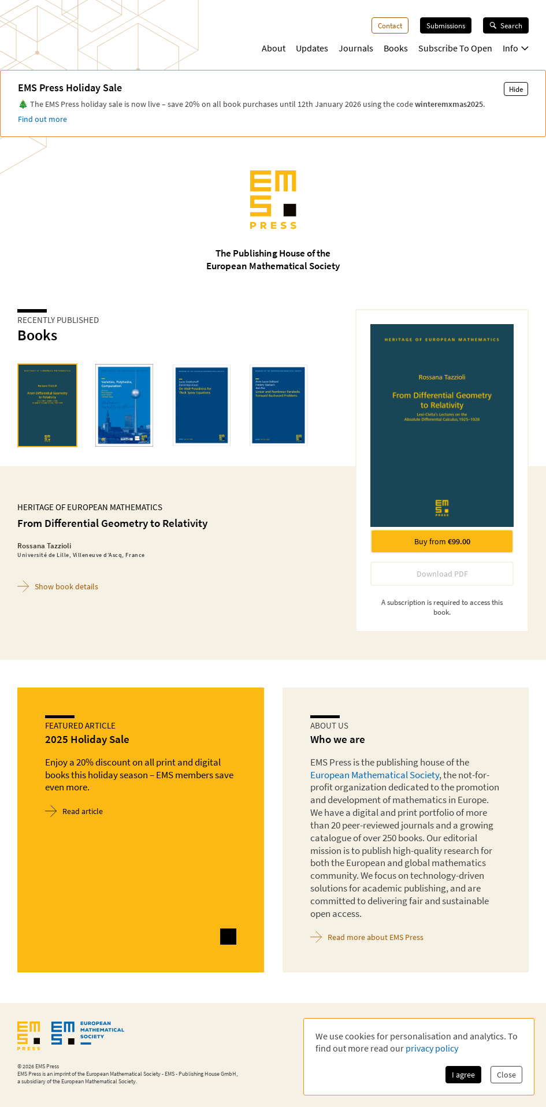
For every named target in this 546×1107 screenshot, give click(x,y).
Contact (390, 25)
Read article (74, 811)
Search (505, 25)
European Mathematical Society (374, 774)
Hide (516, 89)
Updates (312, 48)
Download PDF (442, 574)
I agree (463, 1074)
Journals (356, 48)
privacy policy (432, 1048)
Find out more (42, 119)
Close (506, 1074)
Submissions (445, 25)
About (273, 48)
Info (516, 48)
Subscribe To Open (455, 48)
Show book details (57, 586)
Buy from (442, 541)
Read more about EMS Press (367, 937)
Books (396, 48)
